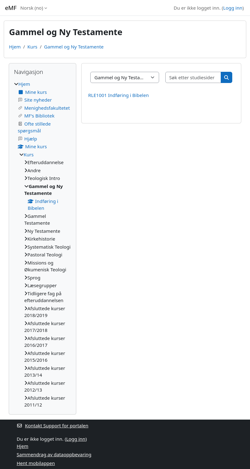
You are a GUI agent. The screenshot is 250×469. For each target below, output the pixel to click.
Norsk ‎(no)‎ (31, 8)
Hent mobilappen (36, 463)
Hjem (15, 47)
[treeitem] (42, 244)
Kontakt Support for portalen (52, 425)
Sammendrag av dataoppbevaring (54, 454)
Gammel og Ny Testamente (74, 47)
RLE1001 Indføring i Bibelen (118, 95)
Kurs (32, 47)
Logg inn (233, 8)
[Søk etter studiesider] (193, 77)
